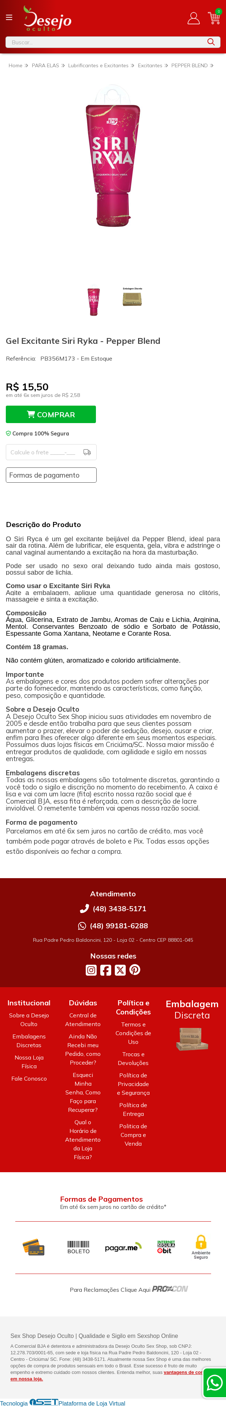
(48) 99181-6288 (119, 925)
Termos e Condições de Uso (133, 1033)
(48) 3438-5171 (119, 908)
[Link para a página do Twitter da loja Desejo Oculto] (120, 970)
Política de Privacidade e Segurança (133, 1084)
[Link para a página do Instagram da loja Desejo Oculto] (91, 970)
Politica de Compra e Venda (133, 1134)
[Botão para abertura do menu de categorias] (9, 17)
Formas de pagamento (44, 475)
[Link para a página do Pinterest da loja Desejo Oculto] (134, 969)
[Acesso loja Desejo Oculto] (193, 18)
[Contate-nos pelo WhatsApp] (214, 1382)
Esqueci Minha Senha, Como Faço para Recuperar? (83, 1092)
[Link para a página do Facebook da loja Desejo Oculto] (105, 970)
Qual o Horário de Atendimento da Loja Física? (83, 1139)
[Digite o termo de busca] (104, 42)
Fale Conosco (29, 1078)
